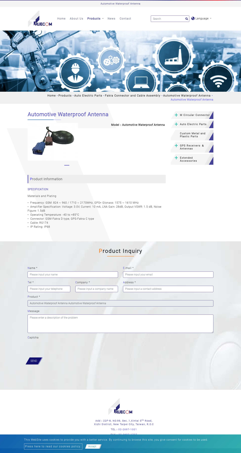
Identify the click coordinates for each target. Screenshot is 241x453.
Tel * (31, 282)
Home (61, 18)
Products (65, 95)
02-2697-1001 (127, 429)
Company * (82, 282)
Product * (34, 296)
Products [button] (94, 18)
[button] (30, 145)
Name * (32, 268)
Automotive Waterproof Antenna (187, 95)
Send (33, 360)
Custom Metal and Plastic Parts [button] (193, 135)
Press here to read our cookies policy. (53, 446)
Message (33, 311)
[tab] (192, 115)
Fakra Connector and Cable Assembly (132, 95)
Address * (129, 282)
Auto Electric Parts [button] (193, 124)
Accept (92, 446)
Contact (125, 18)
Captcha (33, 337)
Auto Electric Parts (88, 95)
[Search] (170, 19)
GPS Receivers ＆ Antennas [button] (192, 147)
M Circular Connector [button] (195, 115)
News (111, 18)
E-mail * (128, 268)
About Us (76, 18)
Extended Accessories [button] (188, 159)
